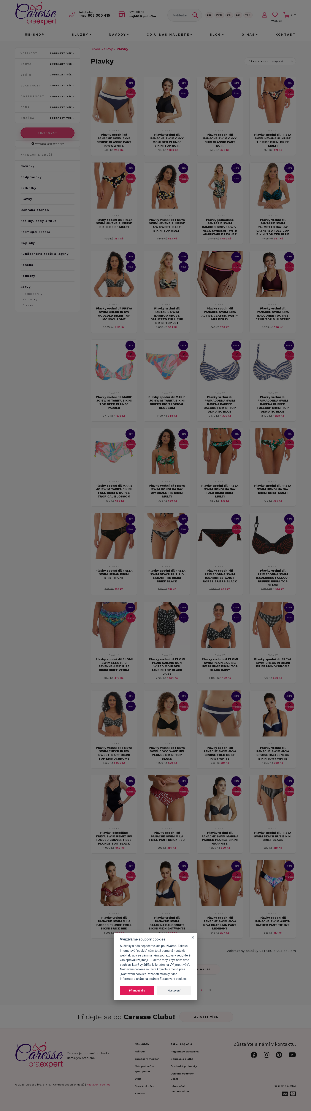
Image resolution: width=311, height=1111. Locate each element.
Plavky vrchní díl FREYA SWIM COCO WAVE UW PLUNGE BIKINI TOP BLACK (167, 753)
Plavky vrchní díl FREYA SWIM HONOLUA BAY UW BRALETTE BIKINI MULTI (167, 491)
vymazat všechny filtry (48, 143)
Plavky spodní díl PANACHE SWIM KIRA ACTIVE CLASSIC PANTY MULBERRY (220, 314)
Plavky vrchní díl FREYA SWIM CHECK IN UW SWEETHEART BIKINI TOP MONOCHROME (114, 753)
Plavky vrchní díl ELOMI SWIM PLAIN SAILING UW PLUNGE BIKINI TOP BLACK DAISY (220, 664)
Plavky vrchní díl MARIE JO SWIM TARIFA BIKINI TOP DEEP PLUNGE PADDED (114, 402)
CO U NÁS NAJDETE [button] (168, 35)
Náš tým (140, 1051)
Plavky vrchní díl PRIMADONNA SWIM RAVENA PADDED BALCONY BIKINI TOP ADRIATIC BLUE (220, 404)
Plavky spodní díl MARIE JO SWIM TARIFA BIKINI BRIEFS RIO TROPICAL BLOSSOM (166, 402)
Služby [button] (80, 35)
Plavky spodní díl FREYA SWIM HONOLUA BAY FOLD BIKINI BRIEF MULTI (219, 491)
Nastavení (174, 990)
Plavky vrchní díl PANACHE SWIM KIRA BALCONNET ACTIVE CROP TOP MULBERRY (272, 314)
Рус (219, 15)
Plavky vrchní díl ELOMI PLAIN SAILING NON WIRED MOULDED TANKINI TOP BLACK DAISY (167, 666)
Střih (48, 74)
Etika (138, 1078)
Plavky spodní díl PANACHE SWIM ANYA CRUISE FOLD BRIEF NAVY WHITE (219, 753)
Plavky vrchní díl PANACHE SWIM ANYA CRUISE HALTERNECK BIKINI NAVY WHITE (272, 753)
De (238, 15)
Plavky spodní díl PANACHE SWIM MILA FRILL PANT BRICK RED (167, 836)
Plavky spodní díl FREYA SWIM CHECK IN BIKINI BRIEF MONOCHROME (272, 662)
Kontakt (286, 35)
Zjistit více (206, 1016)
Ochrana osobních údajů (68, 1084)
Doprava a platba (182, 1058)
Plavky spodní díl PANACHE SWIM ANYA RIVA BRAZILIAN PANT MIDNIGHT (219, 923)
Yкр (248, 15)
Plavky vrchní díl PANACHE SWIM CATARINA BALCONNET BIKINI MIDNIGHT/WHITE (167, 923)
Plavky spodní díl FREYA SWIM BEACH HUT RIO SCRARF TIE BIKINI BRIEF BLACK (166, 576)
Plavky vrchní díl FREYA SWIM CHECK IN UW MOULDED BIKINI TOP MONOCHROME (114, 314)
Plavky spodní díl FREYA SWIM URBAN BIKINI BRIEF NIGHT (113, 574)
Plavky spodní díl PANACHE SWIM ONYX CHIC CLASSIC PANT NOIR (219, 140)
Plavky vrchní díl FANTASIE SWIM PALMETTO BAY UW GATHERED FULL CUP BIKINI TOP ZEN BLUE (272, 227)
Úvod (96, 49)
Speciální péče (144, 1086)
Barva (48, 63)
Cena (48, 107)
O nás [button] (248, 35)
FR (229, 15)
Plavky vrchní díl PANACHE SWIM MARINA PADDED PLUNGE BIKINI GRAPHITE (220, 838)
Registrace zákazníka (185, 1051)
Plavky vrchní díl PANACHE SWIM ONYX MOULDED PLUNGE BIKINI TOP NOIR (167, 140)
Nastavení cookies (98, 1084)
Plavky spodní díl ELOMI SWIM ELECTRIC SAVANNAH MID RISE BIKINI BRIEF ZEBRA (114, 664)
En (209, 15)
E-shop (34, 35)
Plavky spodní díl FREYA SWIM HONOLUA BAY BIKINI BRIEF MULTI (272, 489)
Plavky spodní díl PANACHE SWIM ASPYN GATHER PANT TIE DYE (272, 921)
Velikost (48, 53)
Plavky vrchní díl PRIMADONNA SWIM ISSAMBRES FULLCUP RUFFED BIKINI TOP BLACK (273, 578)
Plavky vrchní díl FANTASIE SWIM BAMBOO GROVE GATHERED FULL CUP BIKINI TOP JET (167, 316)
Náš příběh (142, 1044)
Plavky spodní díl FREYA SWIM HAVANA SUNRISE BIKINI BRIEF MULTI (113, 223)
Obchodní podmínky (184, 1066)
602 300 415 (95, 15)
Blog (215, 35)
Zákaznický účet (181, 1044)
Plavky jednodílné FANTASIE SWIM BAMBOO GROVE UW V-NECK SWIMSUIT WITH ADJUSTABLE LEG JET (220, 227)
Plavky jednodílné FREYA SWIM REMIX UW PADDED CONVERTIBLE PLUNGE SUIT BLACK (114, 838)
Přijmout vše (137, 990)
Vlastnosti (48, 85)
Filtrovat (47, 132)
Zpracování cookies (173, 979)
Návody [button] (117, 35)
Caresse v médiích (147, 1058)
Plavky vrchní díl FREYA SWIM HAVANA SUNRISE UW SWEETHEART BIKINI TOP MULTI (167, 225)
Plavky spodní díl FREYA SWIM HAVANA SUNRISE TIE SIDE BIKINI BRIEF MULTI (272, 140)
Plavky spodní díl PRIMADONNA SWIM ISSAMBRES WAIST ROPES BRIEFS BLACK (220, 576)
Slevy (108, 49)
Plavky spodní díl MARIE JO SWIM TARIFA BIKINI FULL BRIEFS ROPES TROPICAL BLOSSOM (113, 491)
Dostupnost (48, 96)
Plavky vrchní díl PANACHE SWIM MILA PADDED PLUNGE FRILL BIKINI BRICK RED (114, 923)
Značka (48, 118)
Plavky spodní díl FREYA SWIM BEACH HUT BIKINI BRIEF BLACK (272, 836)
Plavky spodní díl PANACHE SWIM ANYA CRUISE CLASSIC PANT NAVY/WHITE (114, 140)
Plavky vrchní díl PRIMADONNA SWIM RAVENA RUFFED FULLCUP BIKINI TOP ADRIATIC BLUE (273, 404)
